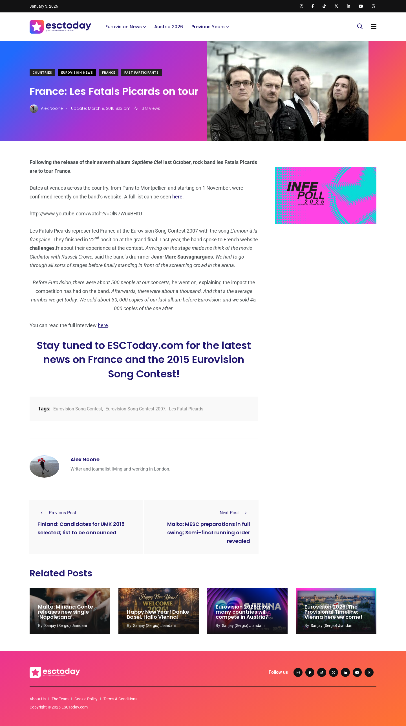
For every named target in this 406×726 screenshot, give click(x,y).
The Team (60, 699)
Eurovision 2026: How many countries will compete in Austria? (243, 612)
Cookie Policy (86, 699)
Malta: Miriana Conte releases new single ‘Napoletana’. (65, 612)
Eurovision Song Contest (77, 409)
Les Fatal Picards (186, 409)
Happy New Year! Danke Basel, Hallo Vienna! (158, 615)
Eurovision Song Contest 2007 (135, 409)
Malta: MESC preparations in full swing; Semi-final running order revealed (208, 532)
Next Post (235, 512)
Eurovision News (123, 26)
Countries (42, 73)
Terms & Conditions (120, 699)
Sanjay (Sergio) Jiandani (65, 625)
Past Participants (141, 73)
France (108, 73)
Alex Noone (85, 459)
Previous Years (208, 26)
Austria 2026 (168, 26)
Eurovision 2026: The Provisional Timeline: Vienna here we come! (333, 612)
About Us (38, 699)
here (177, 197)
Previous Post (56, 512)
